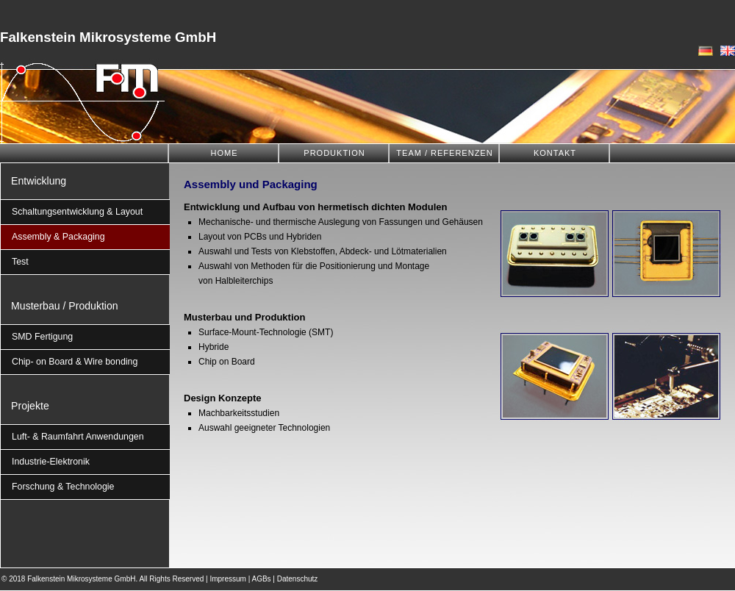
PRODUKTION (334, 152)
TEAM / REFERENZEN (444, 152)
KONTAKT (555, 152)
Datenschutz (297, 579)
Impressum (227, 579)
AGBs (260, 579)
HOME (224, 152)
